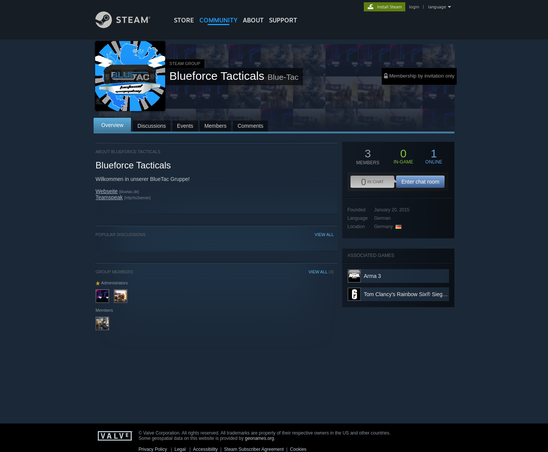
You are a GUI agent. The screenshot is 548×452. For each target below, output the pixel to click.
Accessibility (205, 449)
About (253, 20)
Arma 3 (372, 276)
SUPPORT (283, 20)
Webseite (107, 191)
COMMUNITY (218, 20)
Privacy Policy (153, 449)
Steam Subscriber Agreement (254, 449)
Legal (179, 449)
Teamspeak (109, 197)
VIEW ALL (324, 234)
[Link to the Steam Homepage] (128, 26)
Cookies (298, 449)
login (414, 7)
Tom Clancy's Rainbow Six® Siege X (407, 294)
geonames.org (259, 438)
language (437, 7)
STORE (184, 20)
